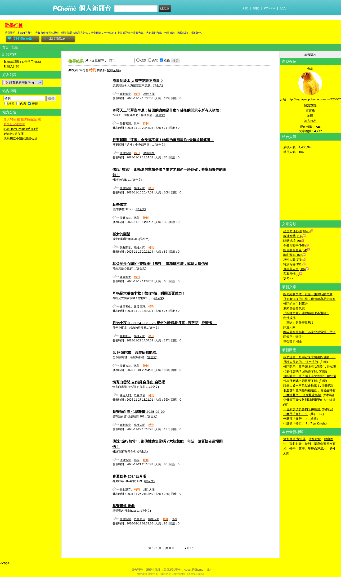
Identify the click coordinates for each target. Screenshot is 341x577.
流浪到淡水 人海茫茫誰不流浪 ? (137, 81)
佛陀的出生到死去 (295, 303)
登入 (283, 8)
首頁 (5, 47)
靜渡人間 (289, 327)
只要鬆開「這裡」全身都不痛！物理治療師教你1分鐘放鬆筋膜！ (163, 140)
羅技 (256, 8)
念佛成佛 (289, 318)
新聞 (245, 8)
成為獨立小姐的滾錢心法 (20, 138)
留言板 (310, 110)
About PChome (193, 569)
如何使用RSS (30, 61)
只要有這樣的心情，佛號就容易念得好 (309, 299)
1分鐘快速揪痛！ (15, 133)
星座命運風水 (317, 448)
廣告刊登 (137, 569)
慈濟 (302, 448)
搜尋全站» (114, 70)
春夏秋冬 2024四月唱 (129, 476)
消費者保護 (153, 569)
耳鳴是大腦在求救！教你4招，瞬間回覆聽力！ (148, 293)
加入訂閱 (13, 66)
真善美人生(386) (294, 269)
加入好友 (310, 121)
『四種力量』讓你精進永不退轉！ (306, 313)
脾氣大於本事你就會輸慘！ (301, 385)
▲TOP (188, 548)
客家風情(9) (291, 274)
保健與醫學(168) (294, 245)
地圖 (310, 115)
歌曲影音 (125, 94)
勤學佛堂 (119, 204)
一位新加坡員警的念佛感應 (301, 409)
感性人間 (149, 94)
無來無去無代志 (294, 308)
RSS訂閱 (13, 61)
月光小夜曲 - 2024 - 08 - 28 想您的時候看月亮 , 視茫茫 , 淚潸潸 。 (164, 323)
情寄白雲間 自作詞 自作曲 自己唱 (138, 382)
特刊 (308, 444)
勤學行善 (14, 25)
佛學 (136, 123)
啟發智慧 (125, 123)
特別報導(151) (293, 264)
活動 (15, 47)
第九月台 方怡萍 (294, 439)
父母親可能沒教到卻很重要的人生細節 (309, 400)
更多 (288, 278)
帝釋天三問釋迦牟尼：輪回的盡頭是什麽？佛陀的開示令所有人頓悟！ (167, 110)
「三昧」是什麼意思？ (298, 322)
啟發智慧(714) (293, 236)
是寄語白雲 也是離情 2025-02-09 (138, 412)
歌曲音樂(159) (293, 255)
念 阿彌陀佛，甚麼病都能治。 (136, 352)
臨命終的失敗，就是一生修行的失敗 (307, 294)
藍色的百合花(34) (295, 250)
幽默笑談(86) (292, 240)
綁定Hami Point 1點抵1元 (21, 129)
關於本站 (310, 105)
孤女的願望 (121, 234)
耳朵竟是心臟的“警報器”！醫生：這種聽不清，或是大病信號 (160, 264)
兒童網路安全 (172, 569)
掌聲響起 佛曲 (123, 506)
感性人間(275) (293, 259)
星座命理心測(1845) (297, 231)
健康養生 (149, 153)
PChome (269, 8)
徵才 (209, 569)
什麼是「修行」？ (295, 414)
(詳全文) (158, 85)
